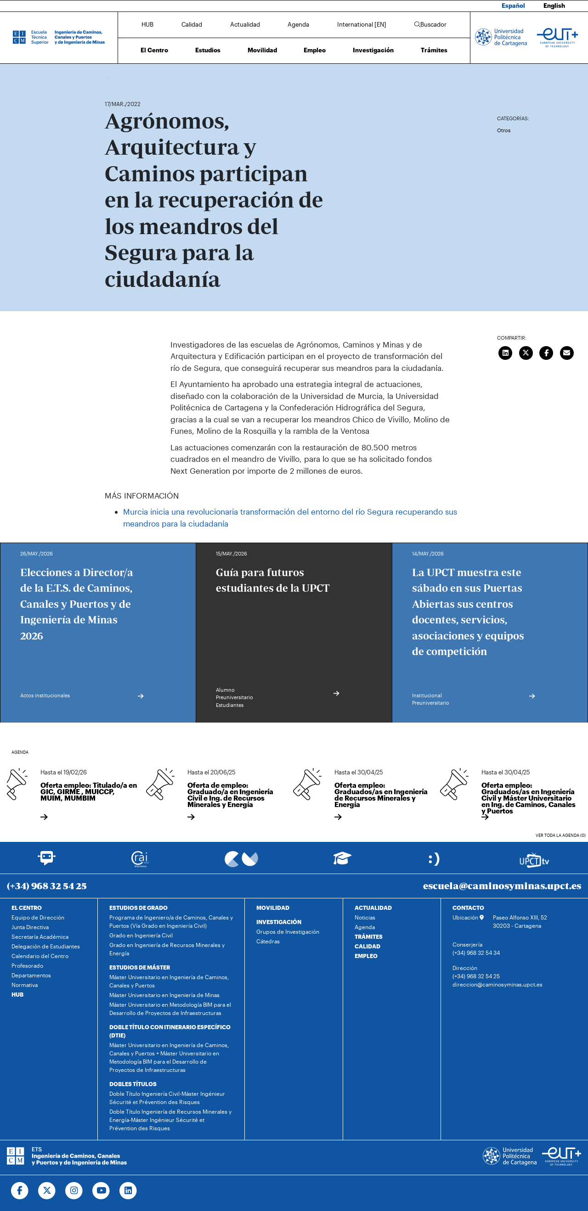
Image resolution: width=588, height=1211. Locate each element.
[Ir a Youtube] (101, 1191)
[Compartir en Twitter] (526, 352)
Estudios (207, 50)
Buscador (430, 24)
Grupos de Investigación (287, 931)
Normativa (24, 984)
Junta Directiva (30, 927)
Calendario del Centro (39, 956)
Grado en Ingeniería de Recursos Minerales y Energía (167, 949)
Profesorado (27, 965)
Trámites (434, 50)
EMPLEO (366, 956)
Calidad (191, 24)
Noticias (365, 917)
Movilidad (262, 50)
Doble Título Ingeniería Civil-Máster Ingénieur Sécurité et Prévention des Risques (167, 1097)
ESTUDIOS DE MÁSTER (139, 967)
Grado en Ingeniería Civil (141, 935)
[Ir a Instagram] (74, 1191)
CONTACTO (468, 907)
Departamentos (31, 975)
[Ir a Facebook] (20, 1191)
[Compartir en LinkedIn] (505, 352)
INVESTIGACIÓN (278, 922)
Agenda (298, 24)
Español (513, 5)
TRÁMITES (369, 936)
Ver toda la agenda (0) (561, 835)
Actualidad (245, 24)
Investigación (373, 50)
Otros (503, 130)
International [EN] (361, 24)
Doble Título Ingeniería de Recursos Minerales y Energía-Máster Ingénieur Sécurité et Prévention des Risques (170, 1119)
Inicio (112, 77)
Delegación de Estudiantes (45, 946)
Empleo (315, 50)
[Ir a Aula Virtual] (342, 862)
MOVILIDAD (272, 907)
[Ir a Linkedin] (128, 1191)
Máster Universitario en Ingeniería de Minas (164, 995)
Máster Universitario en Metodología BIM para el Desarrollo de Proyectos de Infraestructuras (170, 1008)
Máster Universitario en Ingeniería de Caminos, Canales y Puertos (169, 981)
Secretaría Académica (39, 936)
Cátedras (268, 941)
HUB (147, 24)
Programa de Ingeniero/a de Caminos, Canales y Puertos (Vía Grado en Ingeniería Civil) (171, 921)
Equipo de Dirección (37, 917)
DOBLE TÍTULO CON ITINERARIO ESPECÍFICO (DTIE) (170, 1031)
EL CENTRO (26, 907)
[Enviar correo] (567, 352)
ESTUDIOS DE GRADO (138, 907)
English (554, 5)
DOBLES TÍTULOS (133, 1084)
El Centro (154, 50)
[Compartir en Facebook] (546, 352)
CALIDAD (367, 946)
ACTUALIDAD (373, 907)
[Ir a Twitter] (47, 1191)
